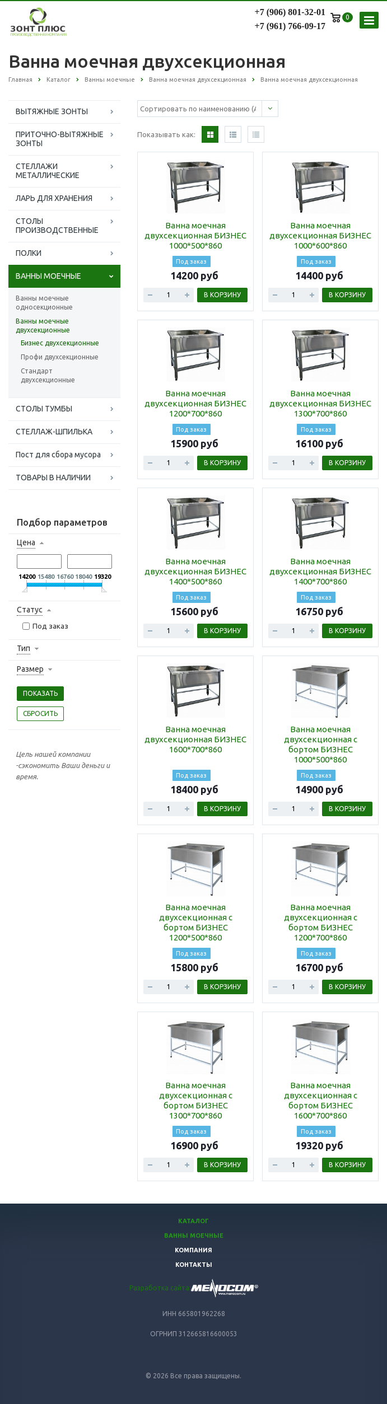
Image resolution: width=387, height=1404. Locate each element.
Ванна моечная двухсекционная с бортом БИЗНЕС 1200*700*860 (320, 922)
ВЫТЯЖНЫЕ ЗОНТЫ (52, 111)
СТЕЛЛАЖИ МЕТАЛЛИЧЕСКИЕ (48, 171)
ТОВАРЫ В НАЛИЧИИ (53, 477)
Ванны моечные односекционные (44, 302)
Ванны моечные (193, 1235)
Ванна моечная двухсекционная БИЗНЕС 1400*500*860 (195, 571)
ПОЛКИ (28, 253)
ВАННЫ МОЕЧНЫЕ (48, 276)
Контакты (193, 1264)
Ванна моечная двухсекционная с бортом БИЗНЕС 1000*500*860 (320, 744)
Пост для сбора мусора (58, 454)
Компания (193, 1250)
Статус (30, 609)
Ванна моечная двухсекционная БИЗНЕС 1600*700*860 (195, 739)
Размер (30, 668)
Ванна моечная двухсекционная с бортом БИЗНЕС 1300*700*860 (195, 1100)
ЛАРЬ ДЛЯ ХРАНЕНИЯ (54, 198)
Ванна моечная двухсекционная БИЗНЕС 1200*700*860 (195, 403)
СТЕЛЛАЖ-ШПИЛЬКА (54, 431)
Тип (23, 648)
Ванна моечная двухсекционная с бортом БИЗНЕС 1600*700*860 (320, 1100)
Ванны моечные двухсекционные (43, 325)
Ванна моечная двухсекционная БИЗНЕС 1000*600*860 (320, 235)
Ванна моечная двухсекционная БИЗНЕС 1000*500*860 (195, 235)
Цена (26, 542)
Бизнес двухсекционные (60, 343)
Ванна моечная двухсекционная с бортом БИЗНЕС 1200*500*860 (195, 922)
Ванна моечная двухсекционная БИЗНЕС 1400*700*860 (320, 571)
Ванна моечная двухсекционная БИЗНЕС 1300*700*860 (320, 403)
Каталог (193, 1221)
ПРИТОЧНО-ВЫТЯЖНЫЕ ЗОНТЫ (60, 139)
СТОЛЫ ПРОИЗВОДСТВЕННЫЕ (57, 226)
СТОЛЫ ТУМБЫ (44, 408)
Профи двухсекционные (60, 357)
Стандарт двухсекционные (48, 375)
